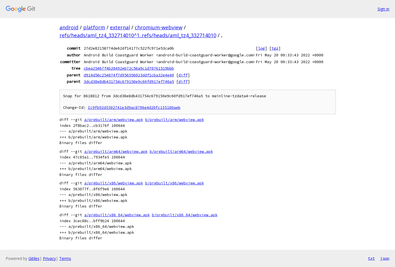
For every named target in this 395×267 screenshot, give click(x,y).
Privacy (49, 258)
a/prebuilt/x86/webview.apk (113, 183)
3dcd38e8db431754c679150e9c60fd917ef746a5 (129, 81)
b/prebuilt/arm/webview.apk (174, 119)
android (68, 27)
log (261, 48)
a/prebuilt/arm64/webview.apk (115, 151)
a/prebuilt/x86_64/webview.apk (117, 215)
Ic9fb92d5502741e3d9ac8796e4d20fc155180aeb (134, 107)
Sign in (383, 9)
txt (371, 258)
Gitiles (33, 258)
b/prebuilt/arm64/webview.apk (181, 151)
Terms (65, 258)
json (384, 258)
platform (94, 27)
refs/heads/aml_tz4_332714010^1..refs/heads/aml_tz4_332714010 (137, 35)
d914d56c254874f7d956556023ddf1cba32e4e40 (129, 75)
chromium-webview (158, 27)
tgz (275, 48)
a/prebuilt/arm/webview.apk (113, 119)
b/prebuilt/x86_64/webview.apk (184, 215)
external (120, 27)
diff (182, 75)
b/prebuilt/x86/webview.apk (174, 183)
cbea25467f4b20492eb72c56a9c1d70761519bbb (129, 68)
